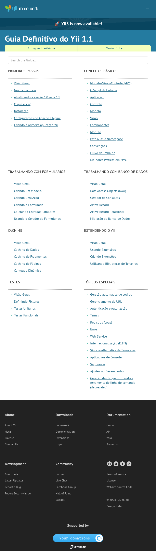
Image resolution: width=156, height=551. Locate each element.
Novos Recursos (25, 90)
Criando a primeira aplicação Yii (36, 125)
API (108, 431)
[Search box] (78, 60)
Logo (59, 444)
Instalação (21, 111)
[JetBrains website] (78, 546)
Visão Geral (22, 83)
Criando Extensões (103, 256)
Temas (94, 315)
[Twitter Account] (115, 463)
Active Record (99, 205)
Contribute (11, 474)
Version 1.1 (114, 48)
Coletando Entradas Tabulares (34, 212)
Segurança (97, 364)
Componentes (99, 125)
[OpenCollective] (78, 538)
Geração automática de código (111, 294)
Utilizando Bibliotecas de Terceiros (114, 264)
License (9, 438)
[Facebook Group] (122, 463)
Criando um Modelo (28, 191)
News (8, 431)
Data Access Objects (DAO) (108, 191)
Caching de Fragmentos (30, 256)
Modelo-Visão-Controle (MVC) (110, 83)
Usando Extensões (103, 250)
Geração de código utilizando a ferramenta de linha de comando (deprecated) (112, 382)
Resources (112, 444)
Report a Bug (13, 487)
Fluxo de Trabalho (102, 153)
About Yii (10, 425)
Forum (60, 474)
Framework (62, 425)
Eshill (119, 506)
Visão (94, 118)
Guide (110, 425)
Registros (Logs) (101, 322)
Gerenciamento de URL (106, 301)
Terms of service (116, 474)
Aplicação (97, 97)
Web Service (98, 336)
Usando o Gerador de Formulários (37, 219)
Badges (60, 500)
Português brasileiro (41, 48)
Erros (93, 329)
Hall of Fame (63, 493)
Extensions (62, 438)
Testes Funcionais (26, 315)
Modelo (95, 111)
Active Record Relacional (107, 212)
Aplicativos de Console (106, 357)
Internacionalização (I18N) (108, 343)
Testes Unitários (25, 308)
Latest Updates (14, 480)
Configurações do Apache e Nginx (37, 118)
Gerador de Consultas (105, 198)
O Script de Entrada (103, 90)
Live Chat (61, 480)
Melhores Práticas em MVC (108, 160)
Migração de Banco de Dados (110, 219)
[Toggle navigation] (147, 8)
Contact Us (11, 444)
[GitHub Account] (109, 463)
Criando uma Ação (26, 198)
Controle (96, 104)
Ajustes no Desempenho (107, 371)
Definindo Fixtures (26, 301)
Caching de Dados (26, 250)
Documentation (65, 431)
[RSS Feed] (128, 463)
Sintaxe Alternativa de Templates (112, 350)
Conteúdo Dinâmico (27, 270)
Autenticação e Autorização (108, 308)
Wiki (109, 438)
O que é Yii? (22, 104)
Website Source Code (119, 487)
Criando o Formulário (28, 205)
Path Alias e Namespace (106, 139)
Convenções (98, 146)
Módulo (95, 132)
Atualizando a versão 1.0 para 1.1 (37, 97)
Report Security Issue (18, 493)
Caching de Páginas (27, 264)
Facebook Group (66, 487)
